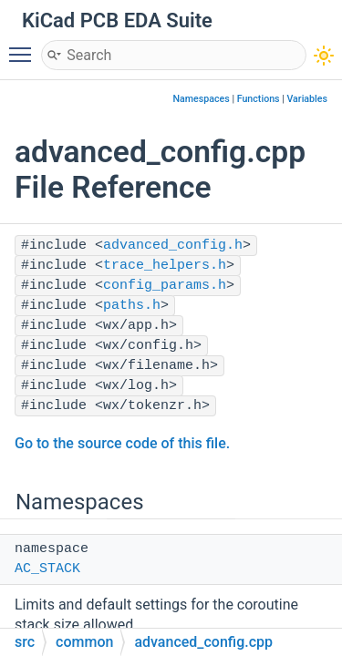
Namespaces (201, 99)
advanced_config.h (173, 245)
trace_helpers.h (164, 265)
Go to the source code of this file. (122, 443)
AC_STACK (47, 569)
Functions (258, 99)
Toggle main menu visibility (24, 46)
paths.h (132, 305)
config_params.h (164, 285)
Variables (306, 99)
